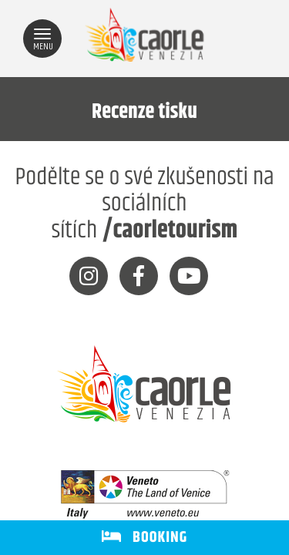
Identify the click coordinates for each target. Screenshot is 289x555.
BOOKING (144, 538)
